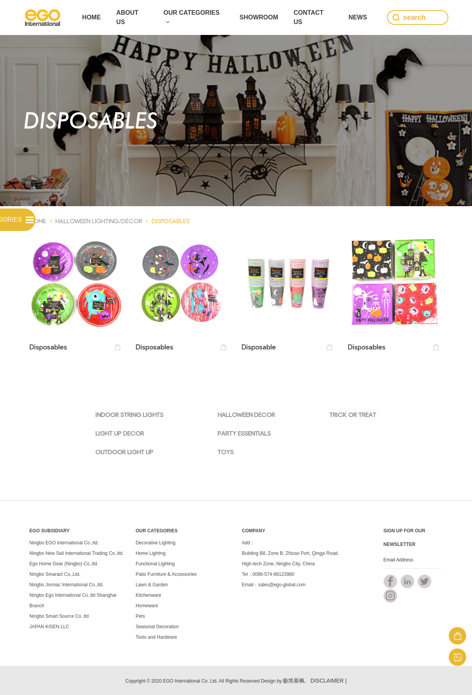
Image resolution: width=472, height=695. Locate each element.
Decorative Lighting (156, 543)
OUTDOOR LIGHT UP (124, 451)
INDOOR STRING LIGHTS (129, 414)
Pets (140, 616)
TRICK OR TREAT (352, 414)
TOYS (225, 451)
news (357, 17)
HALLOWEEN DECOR (246, 414)
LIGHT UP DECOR (119, 433)
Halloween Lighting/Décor (98, 220)
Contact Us (308, 17)
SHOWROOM (258, 17)
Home (91, 17)
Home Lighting (151, 553)
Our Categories (192, 17)
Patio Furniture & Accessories (166, 574)
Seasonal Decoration (157, 626)
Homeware (147, 605)
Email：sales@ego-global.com (273, 584)
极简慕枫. (294, 681)
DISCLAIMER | (329, 681)
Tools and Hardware (156, 637)
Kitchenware (148, 595)
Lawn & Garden (152, 584)
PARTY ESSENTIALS (244, 433)
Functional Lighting (155, 563)
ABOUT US (127, 17)
